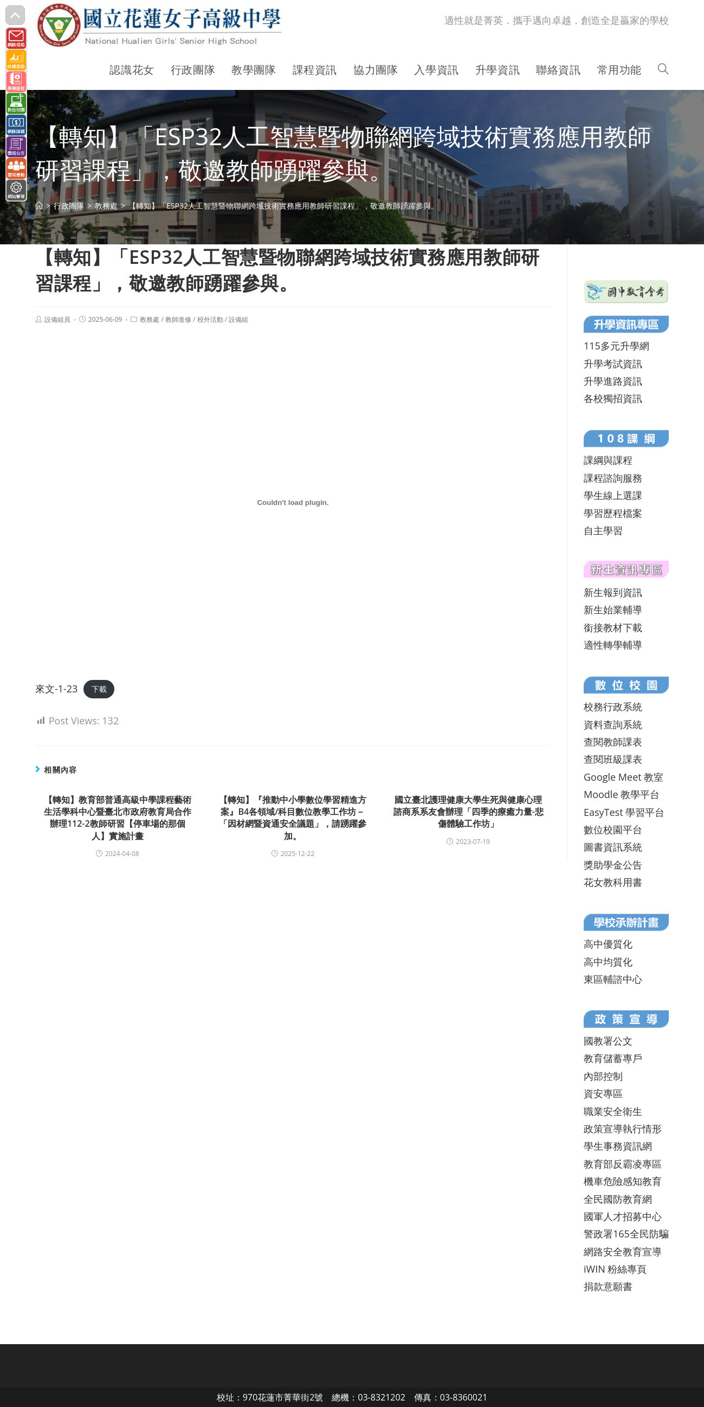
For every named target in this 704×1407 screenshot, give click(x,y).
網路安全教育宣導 (623, 1251)
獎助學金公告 (613, 864)
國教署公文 (608, 1040)
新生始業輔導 (613, 609)
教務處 (149, 319)
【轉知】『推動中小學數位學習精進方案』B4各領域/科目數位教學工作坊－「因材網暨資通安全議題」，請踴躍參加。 (292, 818)
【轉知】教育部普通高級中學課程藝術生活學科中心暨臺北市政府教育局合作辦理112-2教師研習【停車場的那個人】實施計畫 (117, 818)
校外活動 (210, 319)
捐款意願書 (608, 1286)
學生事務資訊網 (618, 1145)
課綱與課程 (608, 459)
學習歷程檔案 (613, 513)
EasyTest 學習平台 (624, 812)
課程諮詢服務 (613, 477)
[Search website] (663, 70)
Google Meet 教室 (623, 776)
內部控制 (603, 1075)
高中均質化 (608, 961)
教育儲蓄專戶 (613, 1058)
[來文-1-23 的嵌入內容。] (293, 502)
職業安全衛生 (613, 1111)
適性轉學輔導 (613, 644)
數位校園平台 (613, 829)
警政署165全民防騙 (626, 1233)
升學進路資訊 (613, 380)
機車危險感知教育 (623, 1181)
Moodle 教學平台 (622, 794)
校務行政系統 (613, 706)
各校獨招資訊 (613, 398)
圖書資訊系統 (613, 846)
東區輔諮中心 (613, 978)
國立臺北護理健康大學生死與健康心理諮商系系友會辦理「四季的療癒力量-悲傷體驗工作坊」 (468, 812)
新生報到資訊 (613, 592)
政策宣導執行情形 (623, 1128)
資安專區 (603, 1093)
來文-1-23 (56, 688)
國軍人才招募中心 (623, 1216)
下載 (99, 689)
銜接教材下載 (613, 627)
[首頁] (39, 205)
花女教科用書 (613, 882)
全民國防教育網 (618, 1198)
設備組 (238, 319)
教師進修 (178, 319)
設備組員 (57, 319)
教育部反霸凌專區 (623, 1163)
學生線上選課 (613, 495)
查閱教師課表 (613, 741)
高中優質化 (608, 943)
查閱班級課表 (613, 759)
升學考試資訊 (613, 363)
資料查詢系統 (613, 724)
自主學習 (603, 530)
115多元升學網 (616, 345)
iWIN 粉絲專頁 (615, 1268)
